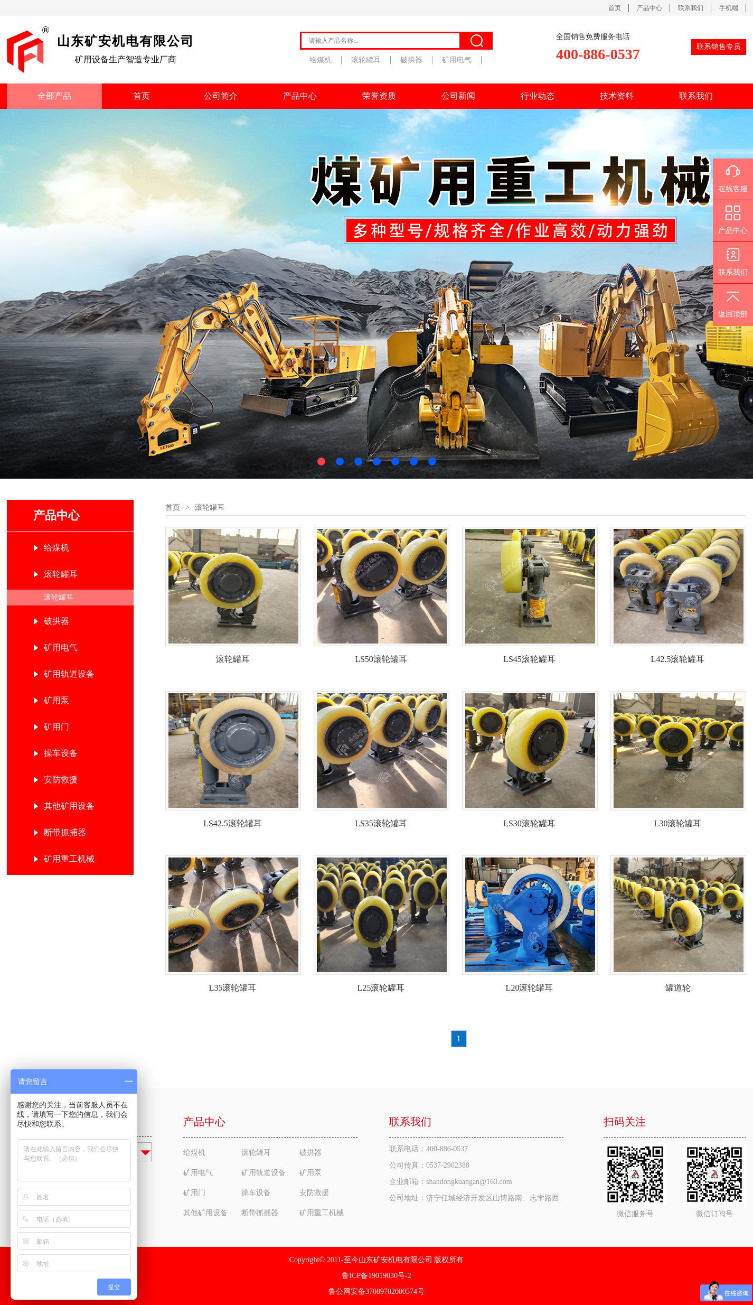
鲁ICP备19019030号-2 (376, 1276)
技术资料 (617, 95)
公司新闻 (458, 95)
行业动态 (537, 95)
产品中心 (649, 8)
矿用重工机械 (69, 858)
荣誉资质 (379, 95)
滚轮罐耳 (366, 60)
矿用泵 (56, 700)
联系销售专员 (718, 47)
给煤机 (320, 60)
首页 (614, 8)
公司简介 (221, 95)
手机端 (728, 8)
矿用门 (56, 726)
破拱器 (411, 60)
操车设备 (61, 753)
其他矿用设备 (69, 805)
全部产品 (54, 95)
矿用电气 (457, 60)
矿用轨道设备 (69, 673)
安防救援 (61, 779)
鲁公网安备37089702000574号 (376, 1291)
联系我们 (690, 8)
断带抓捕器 (65, 832)
